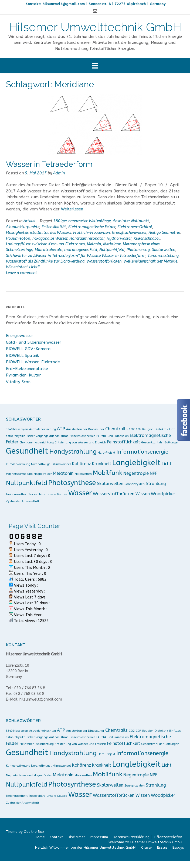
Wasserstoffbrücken (104, 261)
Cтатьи (146, 847)
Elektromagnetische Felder (91, 227)
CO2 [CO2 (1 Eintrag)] (132, 429)
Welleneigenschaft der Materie (150, 261)
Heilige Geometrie (164, 232)
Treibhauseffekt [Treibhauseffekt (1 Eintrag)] (17, 494)
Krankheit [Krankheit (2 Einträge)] (101, 463)
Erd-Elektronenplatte (27, 368)
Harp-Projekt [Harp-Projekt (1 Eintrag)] (106, 452)
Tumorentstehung (163, 255)
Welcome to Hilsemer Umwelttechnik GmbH (145, 842)
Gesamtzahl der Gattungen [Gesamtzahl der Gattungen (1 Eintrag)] (160, 442)
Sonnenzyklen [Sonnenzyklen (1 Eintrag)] (134, 484)
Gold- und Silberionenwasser (33, 342)
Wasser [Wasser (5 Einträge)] (80, 493)
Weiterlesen (72, 209)
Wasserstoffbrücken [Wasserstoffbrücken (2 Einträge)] (113, 493)
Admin (59, 173)
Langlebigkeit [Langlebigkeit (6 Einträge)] (136, 462)
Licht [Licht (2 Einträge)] (166, 463)
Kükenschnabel (147, 238)
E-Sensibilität (54, 227)
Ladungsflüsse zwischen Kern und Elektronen (45, 244)
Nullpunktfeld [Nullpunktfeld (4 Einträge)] (26, 483)
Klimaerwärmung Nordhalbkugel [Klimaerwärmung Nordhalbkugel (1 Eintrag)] (29, 464)
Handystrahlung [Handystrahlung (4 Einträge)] (73, 451)
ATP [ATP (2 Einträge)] (61, 428)
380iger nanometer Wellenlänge (82, 221)
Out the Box (34, 832)
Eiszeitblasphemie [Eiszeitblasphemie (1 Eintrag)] (82, 436)
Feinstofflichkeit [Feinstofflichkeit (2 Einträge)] (123, 441)
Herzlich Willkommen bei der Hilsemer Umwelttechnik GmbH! (85, 847)
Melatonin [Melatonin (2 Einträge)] (63, 473)
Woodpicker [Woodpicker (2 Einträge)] (163, 493)
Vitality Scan (18, 381)
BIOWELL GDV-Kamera (28, 348)
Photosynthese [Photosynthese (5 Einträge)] (72, 483)
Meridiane (112, 244)
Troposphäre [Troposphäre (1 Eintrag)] (37, 494)
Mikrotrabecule (48, 249)
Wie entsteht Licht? (23, 267)
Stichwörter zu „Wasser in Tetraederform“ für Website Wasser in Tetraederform (75, 255)
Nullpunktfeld (111, 249)
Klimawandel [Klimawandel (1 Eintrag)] (62, 464)
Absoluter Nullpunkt (131, 221)
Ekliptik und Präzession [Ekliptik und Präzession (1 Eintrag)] (112, 436)
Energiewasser (19, 335)
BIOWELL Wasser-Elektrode (33, 362)
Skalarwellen (163, 249)
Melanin (94, 244)
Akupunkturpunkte (22, 227)
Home (40, 837)
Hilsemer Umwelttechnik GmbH (95, 27)
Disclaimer (76, 837)
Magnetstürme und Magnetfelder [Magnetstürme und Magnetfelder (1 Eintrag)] (29, 474)
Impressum (99, 837)
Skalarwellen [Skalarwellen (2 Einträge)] (110, 483)
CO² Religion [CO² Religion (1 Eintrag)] (145, 429)
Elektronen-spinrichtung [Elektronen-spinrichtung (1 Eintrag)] (36, 442)
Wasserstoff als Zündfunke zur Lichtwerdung (45, 261)
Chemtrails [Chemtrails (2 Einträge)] (116, 428)
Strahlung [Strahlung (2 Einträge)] (156, 483)
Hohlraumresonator (86, 238)
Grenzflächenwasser (129, 232)
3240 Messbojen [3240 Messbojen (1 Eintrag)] (17, 429)
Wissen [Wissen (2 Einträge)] (142, 493)
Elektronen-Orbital (134, 227)
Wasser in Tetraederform (49, 164)
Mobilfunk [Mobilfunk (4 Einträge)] (107, 472)
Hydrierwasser (119, 238)
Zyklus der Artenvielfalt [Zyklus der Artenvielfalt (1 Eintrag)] (22, 501)
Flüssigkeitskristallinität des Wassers (38, 232)
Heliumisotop (18, 238)
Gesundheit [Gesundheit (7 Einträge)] (27, 451)
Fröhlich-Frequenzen (91, 232)
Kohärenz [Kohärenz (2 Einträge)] (81, 463)
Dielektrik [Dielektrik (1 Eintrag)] (161, 429)
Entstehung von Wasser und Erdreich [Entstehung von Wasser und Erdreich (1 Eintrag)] (80, 442)
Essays (178, 847)
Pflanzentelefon (168, 837)
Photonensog (138, 249)
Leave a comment (21, 273)
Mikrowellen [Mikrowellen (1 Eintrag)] (83, 474)
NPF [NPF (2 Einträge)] (153, 473)
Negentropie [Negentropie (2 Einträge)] (136, 473)
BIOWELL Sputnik (22, 355)
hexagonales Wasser (49, 238)
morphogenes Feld (80, 249)
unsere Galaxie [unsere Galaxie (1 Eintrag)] (56, 494)
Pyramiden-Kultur (23, 375)
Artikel (29, 221)
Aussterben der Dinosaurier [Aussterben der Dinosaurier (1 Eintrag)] (85, 429)
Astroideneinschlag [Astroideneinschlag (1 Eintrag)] (42, 429)
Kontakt (56, 837)
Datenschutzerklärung (131, 837)
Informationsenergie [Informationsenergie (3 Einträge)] (142, 452)
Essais (162, 847)
